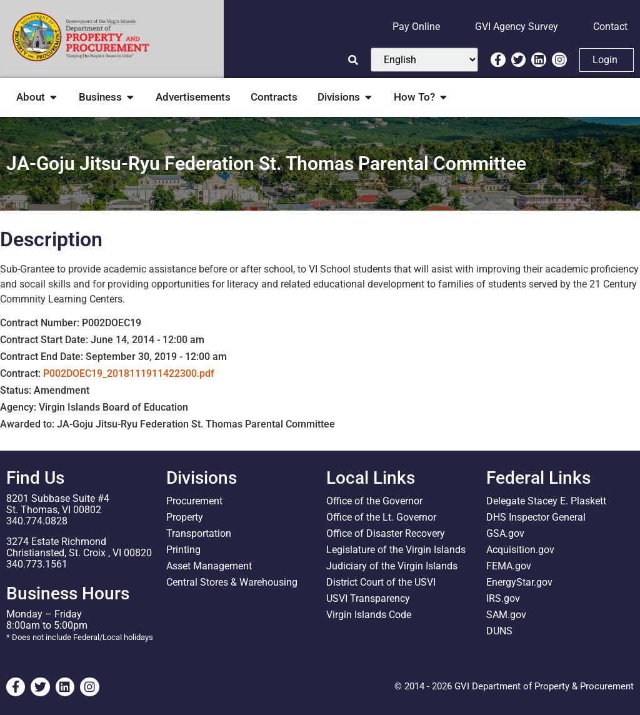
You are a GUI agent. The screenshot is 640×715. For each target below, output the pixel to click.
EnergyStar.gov (519, 582)
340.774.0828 (37, 521)
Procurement (194, 501)
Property (184, 517)
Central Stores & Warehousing (232, 582)
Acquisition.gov (520, 550)
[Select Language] (424, 60)
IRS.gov (503, 598)
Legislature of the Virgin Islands (396, 550)
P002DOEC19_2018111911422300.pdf (128, 373)
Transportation (198, 533)
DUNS (499, 631)
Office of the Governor (374, 501)
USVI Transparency (368, 598)
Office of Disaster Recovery (385, 533)
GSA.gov (505, 533)
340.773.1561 (37, 564)
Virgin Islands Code (368, 615)
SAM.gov (506, 615)
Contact (610, 26)
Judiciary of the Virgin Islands (392, 566)
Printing (183, 550)
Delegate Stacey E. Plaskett (546, 501)
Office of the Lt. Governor (381, 517)
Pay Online (416, 26)
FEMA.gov (508, 566)
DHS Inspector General (536, 517)
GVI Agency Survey (516, 26)
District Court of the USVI (381, 582)
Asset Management (209, 566)
